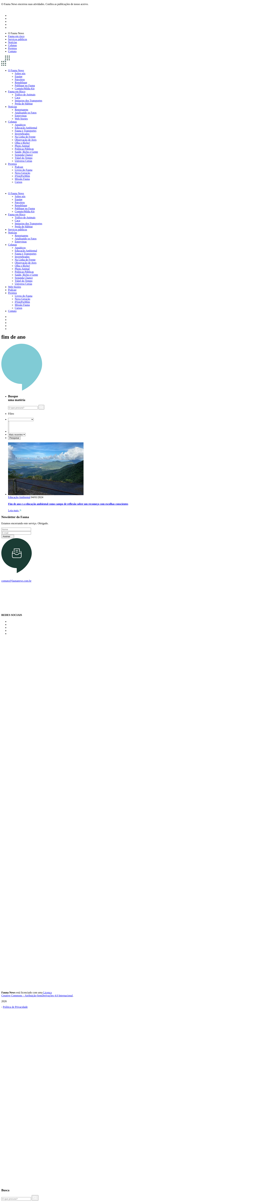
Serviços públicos (17, 39)
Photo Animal (22, 145)
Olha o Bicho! (22, 142)
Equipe (18, 76)
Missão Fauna (22, 179)
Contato (12, 51)
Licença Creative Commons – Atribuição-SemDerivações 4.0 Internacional (37, 994)
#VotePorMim (22, 176)
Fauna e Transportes (25, 130)
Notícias (12, 42)
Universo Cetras (23, 160)
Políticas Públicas (24, 148)
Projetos (12, 48)
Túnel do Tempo (23, 157)
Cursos (18, 182)
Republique (21, 82)
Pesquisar (14, 438)
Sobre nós (20, 73)
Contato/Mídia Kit (25, 88)
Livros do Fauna (23, 170)
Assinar (8, 536)
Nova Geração (22, 173)
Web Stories (21, 118)
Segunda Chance (24, 154)
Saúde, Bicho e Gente (26, 151)
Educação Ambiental (26, 127)
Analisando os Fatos (26, 112)
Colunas (12, 45)
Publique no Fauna (25, 85)
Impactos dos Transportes (28, 100)
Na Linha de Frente (25, 136)
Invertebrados (22, 133)
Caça (17, 97)
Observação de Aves (25, 139)
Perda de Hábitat (24, 103)
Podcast (19, 166)
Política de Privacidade (15, 1007)
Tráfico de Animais (25, 94)
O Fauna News (16, 33)
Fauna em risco (16, 36)
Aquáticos (20, 124)
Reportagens (21, 109)
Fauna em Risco (16, 91)
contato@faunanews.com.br (16, 580)
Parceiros (20, 79)
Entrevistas (21, 115)
